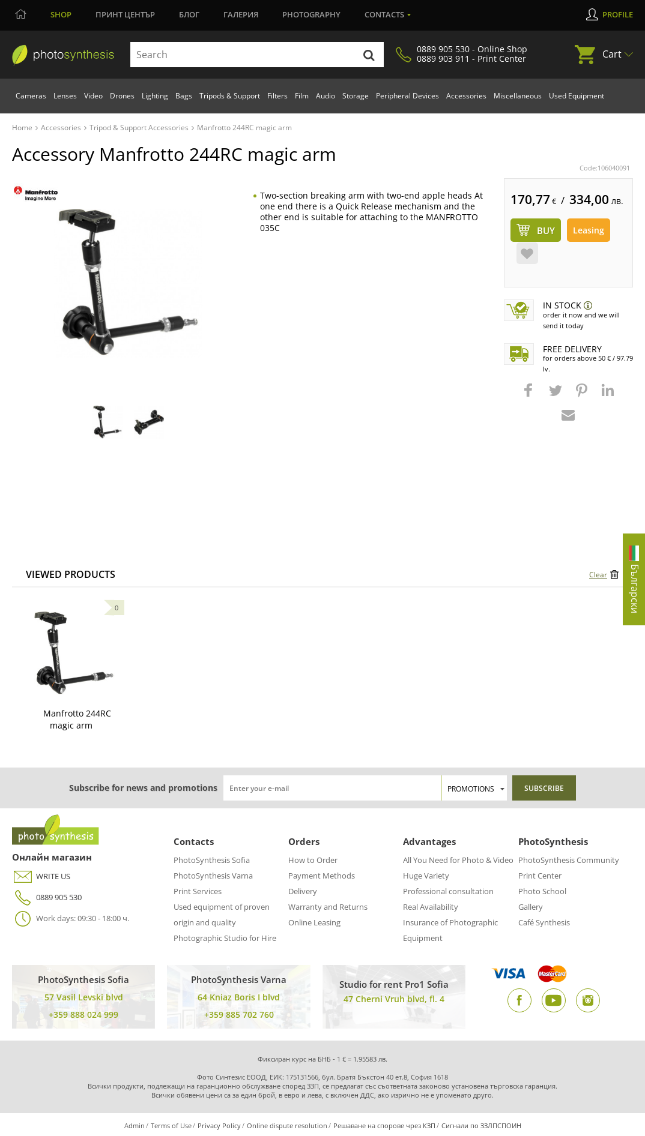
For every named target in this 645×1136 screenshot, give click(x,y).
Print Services (198, 891)
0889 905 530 (47, 897)
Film (302, 96)
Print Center (540, 875)
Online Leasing (314, 922)
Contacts (384, 14)
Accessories (466, 96)
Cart (612, 54)
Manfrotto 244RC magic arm (77, 719)
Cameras (31, 96)
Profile (617, 14)
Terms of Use (171, 1125)
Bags (183, 96)
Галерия (240, 14)
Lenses (65, 96)
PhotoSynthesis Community (568, 860)
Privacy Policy (219, 1125)
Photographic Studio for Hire (225, 938)
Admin (134, 1125)
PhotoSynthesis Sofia (212, 860)
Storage (355, 96)
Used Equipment (576, 96)
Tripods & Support (229, 96)
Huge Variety (426, 875)
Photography (311, 14)
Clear (598, 575)
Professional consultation (448, 891)
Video (93, 96)
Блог (189, 14)
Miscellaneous (518, 96)
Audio (325, 96)
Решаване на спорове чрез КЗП (384, 1125)
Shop (60, 14)
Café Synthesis (544, 922)
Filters (277, 96)
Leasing (588, 230)
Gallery (530, 906)
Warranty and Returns (328, 906)
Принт (125, 14)
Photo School (542, 891)
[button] (529, 396)
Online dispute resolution (287, 1125)
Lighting (155, 96)
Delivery (302, 891)
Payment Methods (321, 875)
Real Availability (430, 906)
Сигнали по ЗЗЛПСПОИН (481, 1125)
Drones (122, 96)
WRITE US (41, 876)
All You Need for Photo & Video (458, 860)
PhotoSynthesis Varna (213, 875)
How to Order (313, 860)
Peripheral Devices (407, 96)
